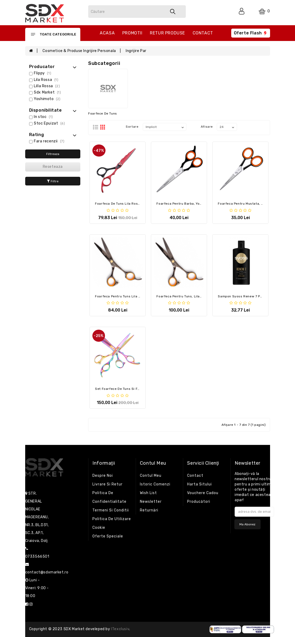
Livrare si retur (107, 484)
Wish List (148, 493)
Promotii (132, 32)
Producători (198, 501)
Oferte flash (250, 32)
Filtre (53, 181)
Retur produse (167, 32)
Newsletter (151, 501)
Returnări (149, 510)
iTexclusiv (120, 629)
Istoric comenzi (155, 484)
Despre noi (102, 475)
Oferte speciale (107, 536)
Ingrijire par (136, 51)
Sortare (132, 126)
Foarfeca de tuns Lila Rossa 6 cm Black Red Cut (135, 203)
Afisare (207, 126)
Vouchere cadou (202, 493)
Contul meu (150, 475)
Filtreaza (52, 154)
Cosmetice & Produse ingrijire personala (79, 51)
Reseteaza (53, 166)
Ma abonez (247, 524)
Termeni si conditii (110, 510)
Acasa (107, 32)
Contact (203, 32)
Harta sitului (199, 484)
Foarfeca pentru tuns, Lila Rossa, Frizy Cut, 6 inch (197, 296)
